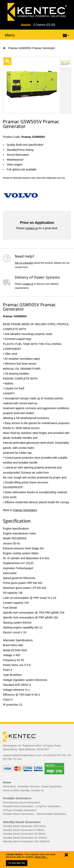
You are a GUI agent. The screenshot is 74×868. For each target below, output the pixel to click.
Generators (9, 786)
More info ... (41, 856)
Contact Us (37, 790)
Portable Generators (17, 798)
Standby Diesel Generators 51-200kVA (25, 837)
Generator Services (29, 786)
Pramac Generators (25, 510)
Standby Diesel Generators (22, 822)
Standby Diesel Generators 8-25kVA (23, 830)
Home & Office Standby (16, 790)
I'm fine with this (16, 863)
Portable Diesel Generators (18, 813)
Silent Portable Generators (51, 813)
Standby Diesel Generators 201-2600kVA (26, 841)
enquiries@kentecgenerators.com (22, 755)
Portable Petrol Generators (18, 806)
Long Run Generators (48, 806)
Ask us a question (24, 263)
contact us (31, 228)
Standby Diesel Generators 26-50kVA (24, 833)
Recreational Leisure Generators (21, 802)
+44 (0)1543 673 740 (54, 755)
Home (7, 782)
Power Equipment (51, 786)
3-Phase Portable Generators (19, 810)
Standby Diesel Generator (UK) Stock (24, 826)
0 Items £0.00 (44, 24)
